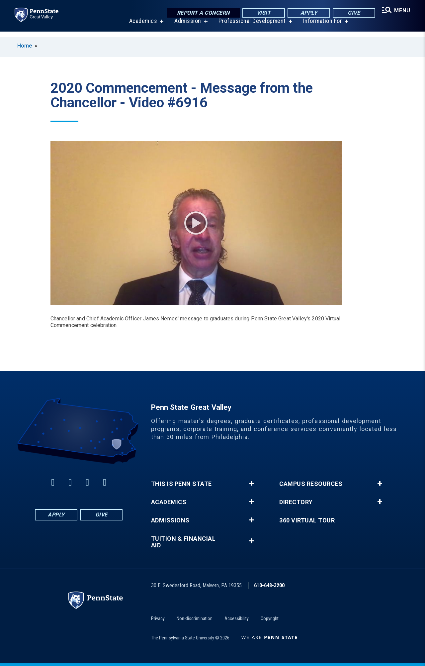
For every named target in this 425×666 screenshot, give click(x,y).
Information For (321, 26)
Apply (306, 13)
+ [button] (251, 483)
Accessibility (236, 618)
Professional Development (251, 26)
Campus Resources (310, 484)
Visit (261, 13)
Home (24, 46)
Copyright (270, 618)
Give (352, 13)
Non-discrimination (194, 618)
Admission (186, 26)
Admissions (170, 520)
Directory (296, 502)
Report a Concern (201, 13)
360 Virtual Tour (307, 520)
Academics (142, 26)
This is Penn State (181, 484)
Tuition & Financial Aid (183, 542)
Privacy (158, 618)
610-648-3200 (269, 585)
